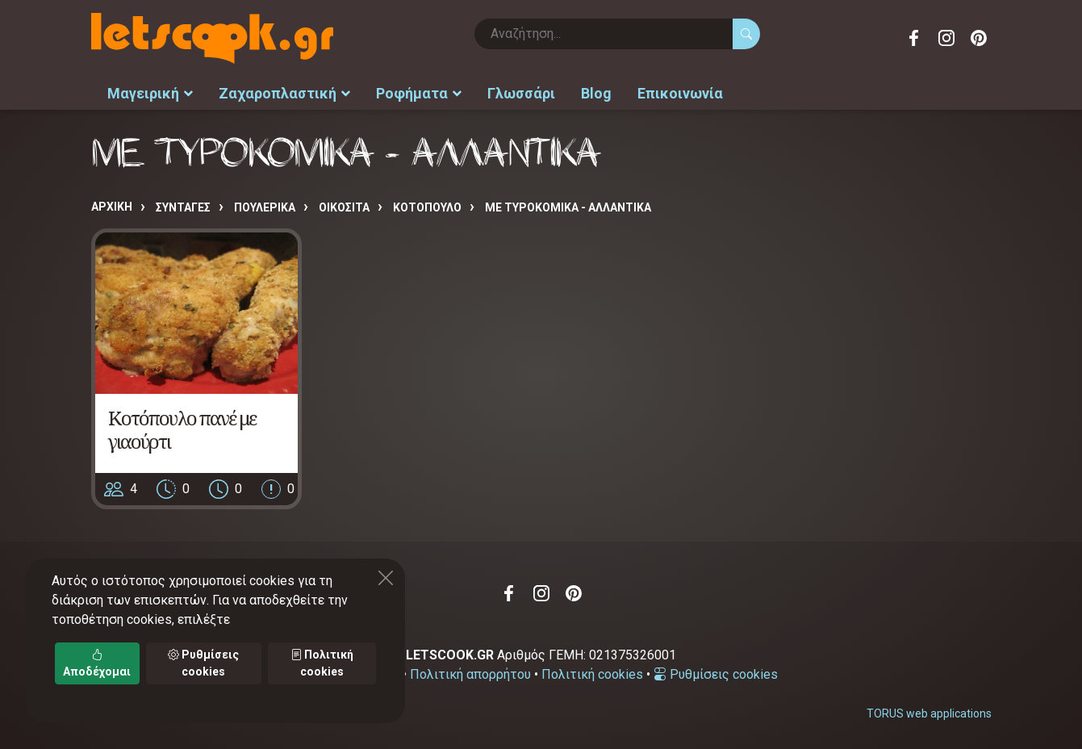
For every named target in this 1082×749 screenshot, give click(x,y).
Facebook (914, 38)
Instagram (946, 38)
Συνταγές (183, 207)
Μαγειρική (150, 93)
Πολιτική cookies (592, 674)
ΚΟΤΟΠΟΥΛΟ (427, 207)
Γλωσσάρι (521, 93)
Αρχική (111, 206)
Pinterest (979, 38)
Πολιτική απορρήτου (470, 674)
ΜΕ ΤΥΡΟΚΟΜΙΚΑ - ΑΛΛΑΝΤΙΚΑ (568, 207)
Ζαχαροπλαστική (284, 93)
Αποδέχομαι (97, 663)
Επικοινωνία (680, 93)
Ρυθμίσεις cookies (716, 674)
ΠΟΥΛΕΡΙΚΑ (264, 207)
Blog (596, 93)
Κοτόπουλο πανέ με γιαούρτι (182, 429)
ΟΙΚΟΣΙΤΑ (344, 207)
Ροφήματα (419, 93)
